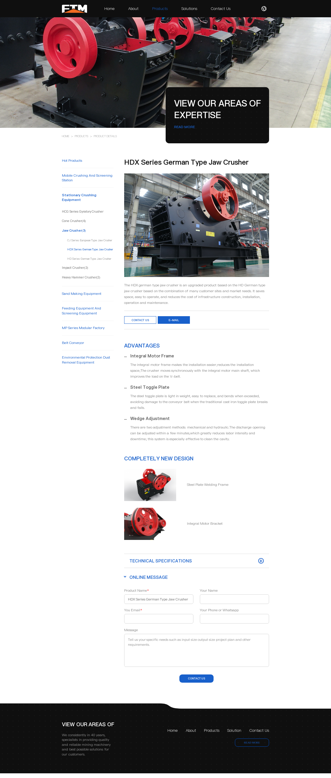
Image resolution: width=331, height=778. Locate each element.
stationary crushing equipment (79, 197)
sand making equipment (81, 293)
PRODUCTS (81, 136)
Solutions (189, 8)
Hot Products (72, 160)
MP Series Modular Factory (83, 328)
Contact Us (221, 8)
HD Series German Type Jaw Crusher (89, 258)
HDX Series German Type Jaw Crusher (90, 249)
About (133, 8)
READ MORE (184, 127)
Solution (234, 735)
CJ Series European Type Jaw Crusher (89, 240)
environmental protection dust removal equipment (86, 359)
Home (109, 8)
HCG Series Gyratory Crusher (82, 212)
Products (160, 8)
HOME (65, 136)
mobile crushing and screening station (87, 178)
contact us (196, 681)
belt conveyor (73, 342)
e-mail (187, 321)
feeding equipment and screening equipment (81, 310)
